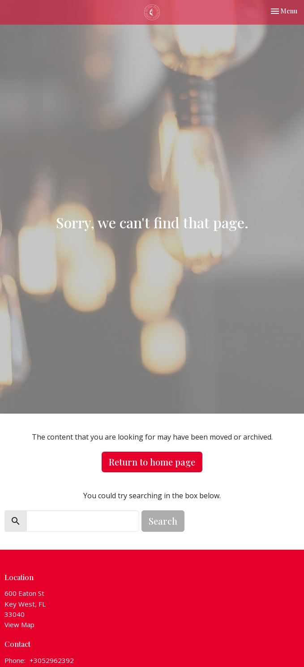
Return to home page (152, 462)
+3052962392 (52, 660)
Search (163, 521)
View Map (19, 624)
